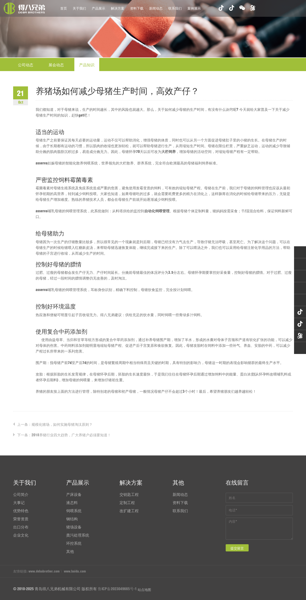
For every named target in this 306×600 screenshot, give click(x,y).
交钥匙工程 (129, 494)
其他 (70, 551)
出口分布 (20, 527)
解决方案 (117, 8)
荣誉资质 (20, 518)
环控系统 (74, 543)
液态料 (72, 502)
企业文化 (20, 535)
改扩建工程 (129, 510)
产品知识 (86, 64)
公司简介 (20, 494)
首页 (63, 8)
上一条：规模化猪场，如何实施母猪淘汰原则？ (55, 424)
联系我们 (175, 8)
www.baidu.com (75, 571)
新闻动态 (156, 8)
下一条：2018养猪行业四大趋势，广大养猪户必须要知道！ (64, 435)
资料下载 (136, 8)
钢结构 (72, 518)
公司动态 (25, 64)
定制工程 (127, 502)
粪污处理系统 (77, 535)
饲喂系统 (74, 510)
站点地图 (144, 590)
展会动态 (56, 64)
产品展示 (98, 8)
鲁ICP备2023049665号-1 (117, 588)
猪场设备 (74, 527)
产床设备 (74, 494)
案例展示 (194, 8)
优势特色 (20, 510)
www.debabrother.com (44, 571)
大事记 (19, 502)
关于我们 (79, 8)
